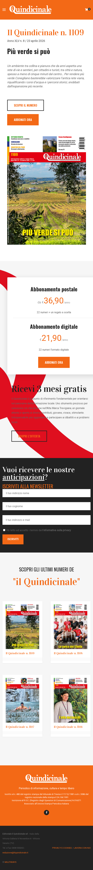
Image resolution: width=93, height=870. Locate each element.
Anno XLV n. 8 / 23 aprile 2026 (26, 41)
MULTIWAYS (10, 862)
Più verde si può (28, 51)
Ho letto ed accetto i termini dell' (37, 530)
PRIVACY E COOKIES (62, 848)
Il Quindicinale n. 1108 (68, 653)
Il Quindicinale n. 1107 (20, 727)
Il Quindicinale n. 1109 (45, 33)
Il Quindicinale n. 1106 (68, 727)
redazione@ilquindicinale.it (15, 852)
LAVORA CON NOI (82, 848)
